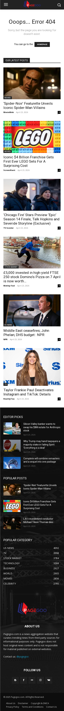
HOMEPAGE (42, 44)
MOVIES (7, 98)
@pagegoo (23, 656)
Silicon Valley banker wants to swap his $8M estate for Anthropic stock (41, 427)
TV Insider (8, 228)
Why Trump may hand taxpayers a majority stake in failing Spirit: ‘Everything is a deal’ (41, 444)
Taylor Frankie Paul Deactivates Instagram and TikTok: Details (28, 392)
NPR (5, 339)
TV (5, 209)
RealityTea (9, 399)
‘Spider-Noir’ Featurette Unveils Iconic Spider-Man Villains (28, 105)
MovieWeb (8, 112)
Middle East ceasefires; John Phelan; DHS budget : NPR (26, 333)
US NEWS (8, 325)
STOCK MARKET (11, 267)
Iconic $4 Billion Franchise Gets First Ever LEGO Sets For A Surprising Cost (28, 161)
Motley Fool (9, 285)
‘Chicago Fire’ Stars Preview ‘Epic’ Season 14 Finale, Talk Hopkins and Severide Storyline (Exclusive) (31, 219)
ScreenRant (9, 170)
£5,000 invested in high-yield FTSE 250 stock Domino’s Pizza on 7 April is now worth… (32, 277)
